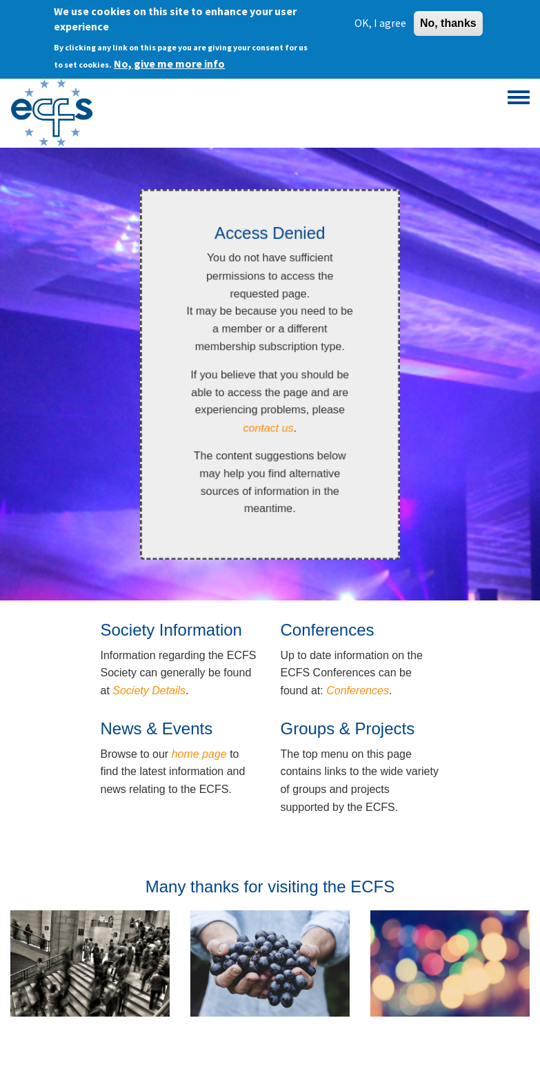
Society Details (149, 690)
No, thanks (448, 21)
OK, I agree (380, 21)
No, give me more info (169, 62)
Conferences (357, 690)
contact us (268, 427)
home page (199, 754)
